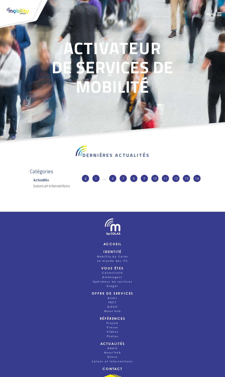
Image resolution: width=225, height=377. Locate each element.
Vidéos (112, 331)
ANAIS (112, 348)
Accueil (112, 244)
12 (176, 178)
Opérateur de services (112, 281)
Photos (112, 336)
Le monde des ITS (112, 261)
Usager (112, 286)
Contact (112, 369)
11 (165, 178)
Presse (112, 327)
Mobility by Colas (112, 256)
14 (197, 178)
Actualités (41, 180)
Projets (113, 323)
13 (186, 178)
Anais (112, 298)
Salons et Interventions (51, 186)
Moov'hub (112, 311)
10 (155, 178)
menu (214, 14)
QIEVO (112, 306)
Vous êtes (112, 268)
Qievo (112, 357)
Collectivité (112, 272)
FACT (112, 302)
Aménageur (112, 277)
